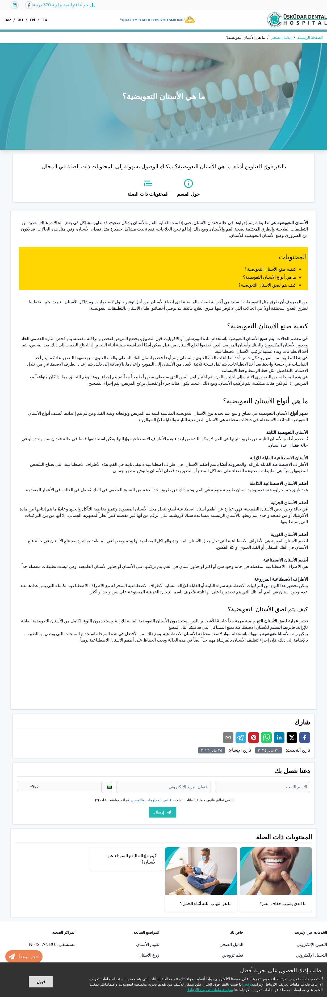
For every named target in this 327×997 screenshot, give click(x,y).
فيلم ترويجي (232, 955)
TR (44, 20)
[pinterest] (253, 737)
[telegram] (241, 737)
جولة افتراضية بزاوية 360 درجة (64, 4)
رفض (247, 984)
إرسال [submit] (162, 812)
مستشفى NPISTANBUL (52, 944)
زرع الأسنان (149, 955)
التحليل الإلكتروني (311, 955)
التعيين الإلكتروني (312, 944)
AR (8, 20)
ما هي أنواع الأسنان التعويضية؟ (269, 277)
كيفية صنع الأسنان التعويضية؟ (270, 269)
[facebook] (304, 737)
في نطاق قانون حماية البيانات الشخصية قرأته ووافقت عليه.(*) (162, 800)
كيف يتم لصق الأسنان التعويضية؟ (267, 285)
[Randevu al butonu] (24, 956)
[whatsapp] (266, 737)
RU (20, 20)
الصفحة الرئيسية (310, 37)
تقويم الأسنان (147, 944)
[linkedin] (279, 737)
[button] (107, 787)
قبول (41, 981)
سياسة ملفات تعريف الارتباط (210, 989)
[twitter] (292, 737)
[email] (228, 737)
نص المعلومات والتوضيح (149, 800)
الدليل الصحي (281, 37)
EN (32, 20)
